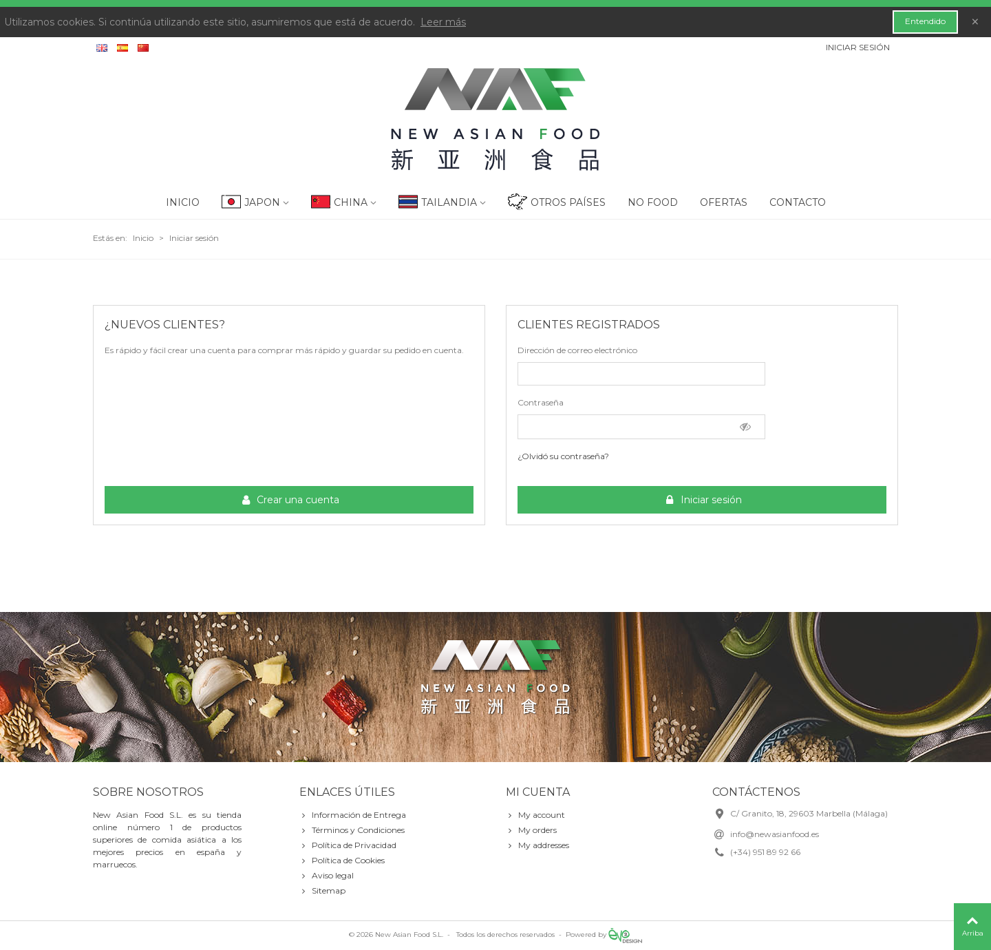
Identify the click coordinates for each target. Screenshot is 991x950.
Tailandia (449, 202)
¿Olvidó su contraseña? (563, 456)
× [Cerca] (975, 22)
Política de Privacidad (347, 845)
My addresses (537, 845)
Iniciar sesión (703, 500)
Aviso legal (326, 875)
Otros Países (568, 202)
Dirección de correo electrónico (577, 350)
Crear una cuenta (289, 500)
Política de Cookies (342, 860)
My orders (531, 830)
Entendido (925, 21)
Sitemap (322, 891)
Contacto (797, 202)
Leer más (443, 22)
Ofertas (723, 202)
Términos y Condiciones (352, 830)
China (350, 202)
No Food (653, 202)
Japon (262, 202)
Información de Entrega (352, 815)
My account (535, 815)
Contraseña (541, 402)
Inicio (183, 202)
